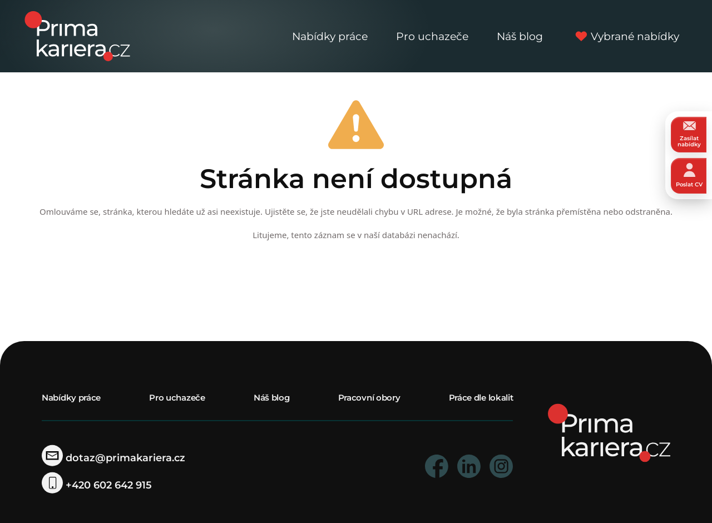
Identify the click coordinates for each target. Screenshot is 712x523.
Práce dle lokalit (481, 397)
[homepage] (609, 432)
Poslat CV (689, 175)
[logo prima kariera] (77, 35)
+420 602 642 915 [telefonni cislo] (97, 485)
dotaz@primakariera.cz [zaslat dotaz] (113, 458)
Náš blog (520, 36)
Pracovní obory (369, 397)
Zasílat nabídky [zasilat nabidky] (689, 134)
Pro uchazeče (432, 36)
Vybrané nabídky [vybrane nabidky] (625, 36)
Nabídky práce (330, 36)
